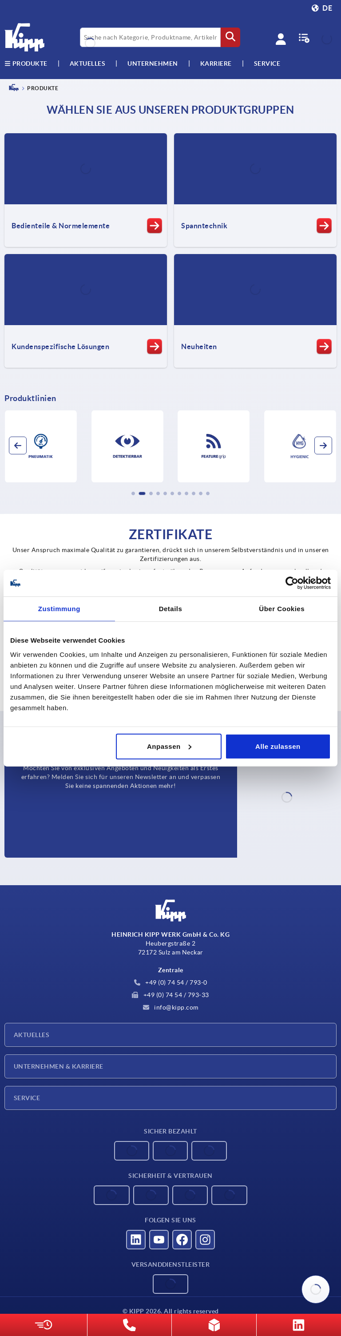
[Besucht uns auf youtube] (159, 1239)
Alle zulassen (278, 746)
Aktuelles (31, 1034)
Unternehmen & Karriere (58, 1066)
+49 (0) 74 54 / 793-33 (170, 994)
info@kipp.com (170, 1007)
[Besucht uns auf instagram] (205, 1239)
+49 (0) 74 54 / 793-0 (170, 982)
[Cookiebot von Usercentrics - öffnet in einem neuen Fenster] (292, 583)
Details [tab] (170, 608)
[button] (133, 493)
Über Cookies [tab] (282, 608)
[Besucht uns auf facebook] (182, 1239)
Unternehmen (152, 63)
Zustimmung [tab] (59, 608)
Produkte (26, 63)
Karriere (216, 63)
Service (27, 1097)
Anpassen (169, 746)
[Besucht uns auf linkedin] (136, 1239)
